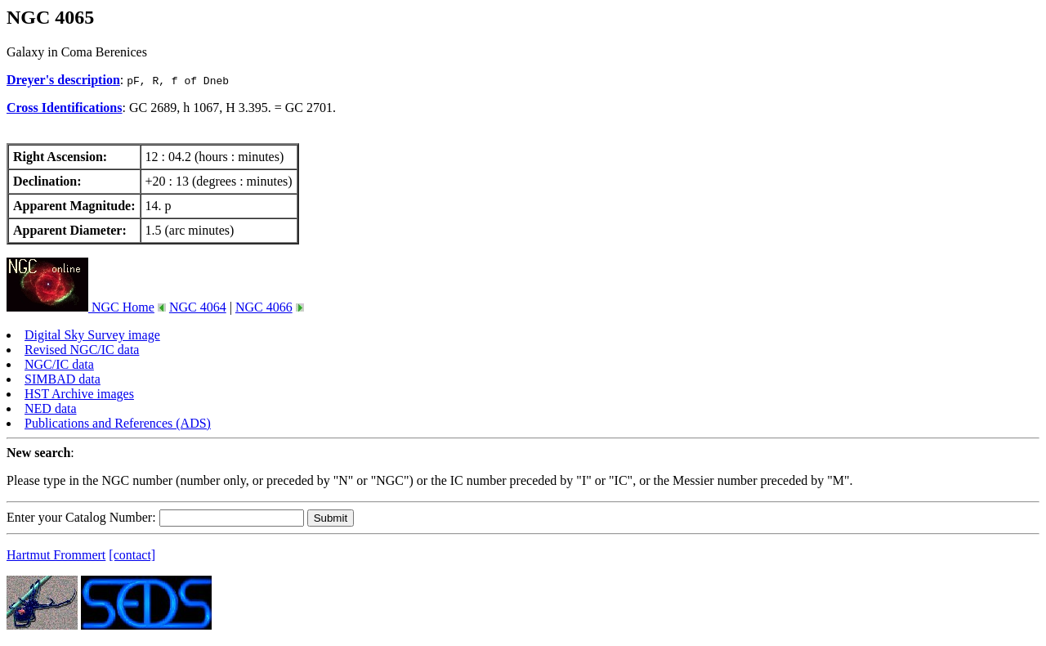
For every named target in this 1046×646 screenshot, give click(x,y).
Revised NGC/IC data (82, 350)
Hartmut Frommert (56, 555)
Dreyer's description (63, 80)
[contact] (132, 555)
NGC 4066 (264, 307)
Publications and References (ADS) (118, 423)
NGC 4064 (197, 307)
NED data (51, 408)
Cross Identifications (65, 107)
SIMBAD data (63, 379)
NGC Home (80, 307)
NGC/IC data (59, 364)
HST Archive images (79, 394)
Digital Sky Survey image (92, 335)
